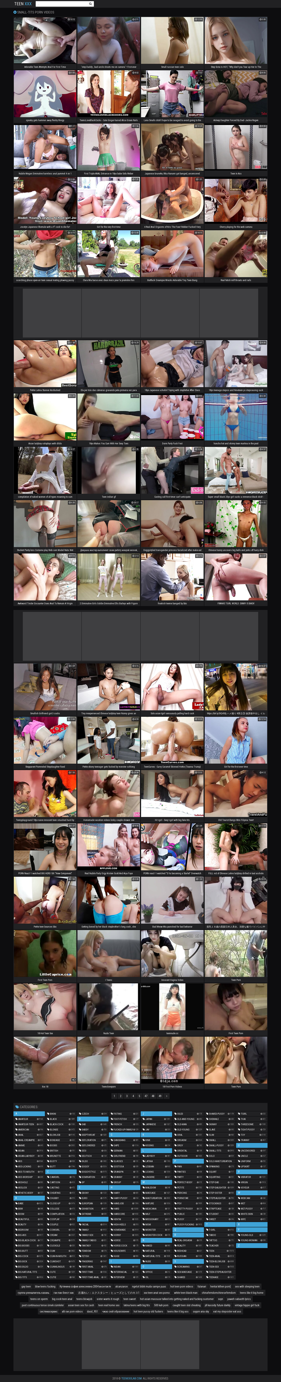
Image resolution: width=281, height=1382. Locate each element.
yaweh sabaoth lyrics (239, 1299)
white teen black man (185, 1292)
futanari (201, 1286)
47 (146, 1096)
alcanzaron (121, 1286)
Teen (23, 3)
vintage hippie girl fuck (247, 1305)
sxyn (220, 1299)
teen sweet (130, 1299)
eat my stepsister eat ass (227, 1311)
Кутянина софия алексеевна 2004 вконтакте (85, 1286)
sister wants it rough (108, 1299)
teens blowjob (84, 1299)
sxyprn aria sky (201, 1311)
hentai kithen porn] (220, 1286)
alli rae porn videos (72, 1311)
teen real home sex (108, 1305)
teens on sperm (39, 1299)
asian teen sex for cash (81, 1305)
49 (160, 1096)
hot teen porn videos (181, 1286)
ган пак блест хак (64, 1292)
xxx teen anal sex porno (157, 1292)
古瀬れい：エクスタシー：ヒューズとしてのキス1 (109, 1292)
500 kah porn (161, 1305)
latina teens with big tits (137, 1305)
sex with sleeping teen (247, 1286)
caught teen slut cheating (187, 1305)
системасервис (49, 1311)
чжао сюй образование (115, 1311)
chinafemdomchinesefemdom (219, 1292)
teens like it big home (251, 1292)
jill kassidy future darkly (217, 1305)
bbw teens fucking (45, 1286)
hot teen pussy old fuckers (148, 1311)
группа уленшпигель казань (33, 1292)
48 (153, 1096)
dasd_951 (92, 1311)
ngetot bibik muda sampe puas (149, 1286)
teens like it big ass (178, 1311)
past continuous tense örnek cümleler (43, 1305)
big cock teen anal (62, 1299)
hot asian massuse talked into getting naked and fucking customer (177, 1299)
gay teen (26, 1286)
